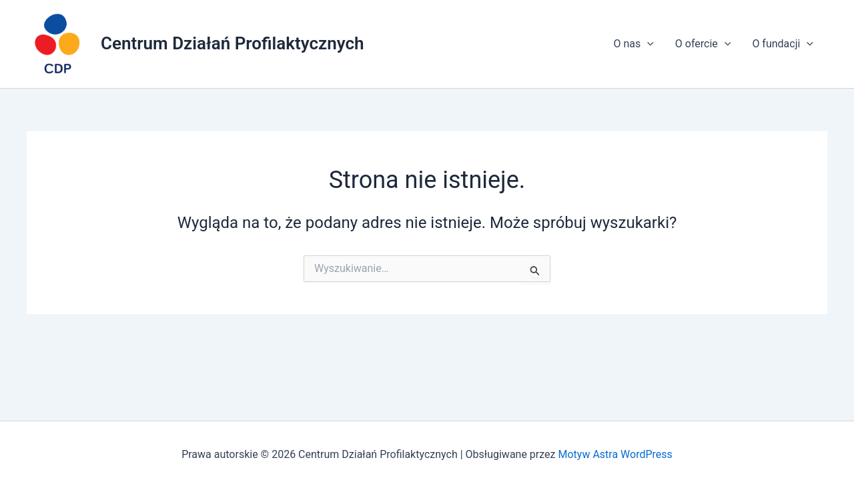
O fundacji (782, 44)
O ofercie (703, 44)
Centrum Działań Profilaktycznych (232, 43)
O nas (633, 44)
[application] (647, 44)
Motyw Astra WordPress (615, 454)
